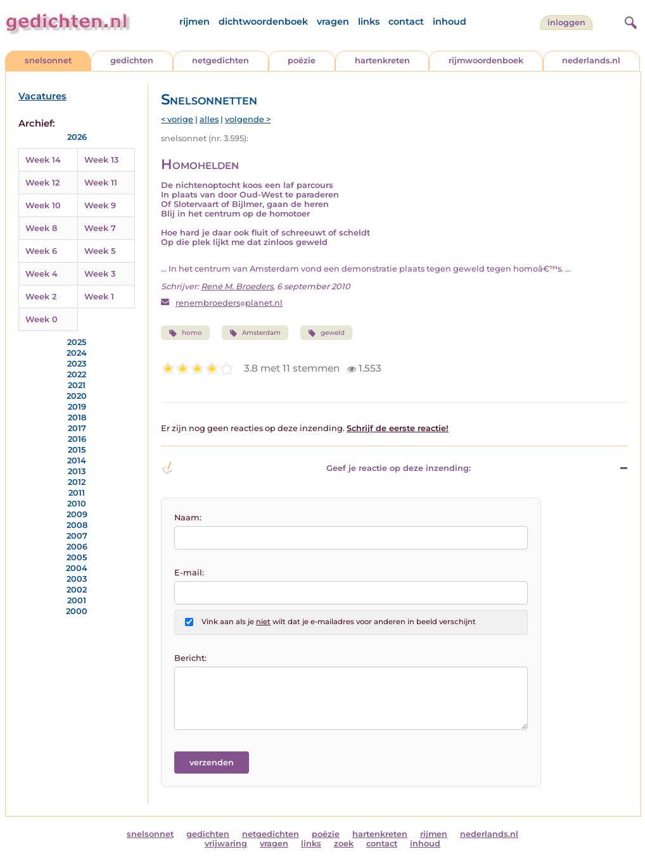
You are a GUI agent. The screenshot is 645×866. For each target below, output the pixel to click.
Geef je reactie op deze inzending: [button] (315, 468)
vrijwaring (226, 843)
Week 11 (100, 182)
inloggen (566, 22)
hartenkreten (382, 60)
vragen (333, 21)
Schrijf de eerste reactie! (398, 428)
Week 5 (99, 251)
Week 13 (101, 160)
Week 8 (41, 228)
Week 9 (100, 205)
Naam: (187, 517)
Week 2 (40, 296)
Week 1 (99, 296)
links (369, 21)
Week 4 (41, 274)
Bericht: (190, 658)
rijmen (194, 21)
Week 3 (99, 274)
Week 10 (43, 205)
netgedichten (220, 60)
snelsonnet (48, 60)
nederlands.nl (591, 60)
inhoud (449, 21)
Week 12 (42, 182)
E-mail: (189, 572)
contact (406, 21)
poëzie (302, 60)
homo (185, 333)
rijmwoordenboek (486, 60)
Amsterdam (255, 333)
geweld (326, 333)
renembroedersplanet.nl (229, 303)
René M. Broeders (237, 286)
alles (209, 119)
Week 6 (41, 251)
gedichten (131, 60)
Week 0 (41, 319)
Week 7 (100, 228)
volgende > (248, 119)
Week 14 (43, 160)
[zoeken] (629, 21)
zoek (344, 843)
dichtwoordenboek (263, 21)
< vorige (177, 119)
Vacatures (42, 96)
